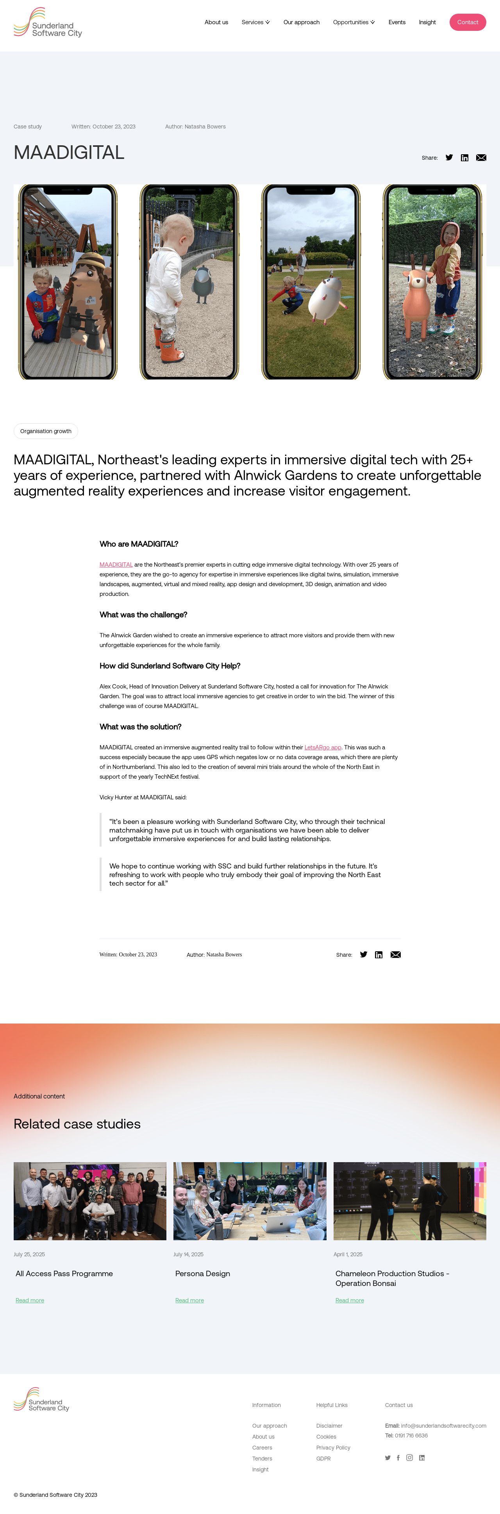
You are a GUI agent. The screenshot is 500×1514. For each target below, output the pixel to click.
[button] (256, 22)
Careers (262, 1447)
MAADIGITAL (116, 564)
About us (216, 22)
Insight (427, 22)
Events (397, 22)
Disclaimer (329, 1426)
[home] (48, 22)
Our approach (302, 22)
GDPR (323, 1458)
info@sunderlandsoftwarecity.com (443, 1426)
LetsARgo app (323, 747)
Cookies (326, 1437)
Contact (468, 22)
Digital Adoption (336, 1472)
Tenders (262, 1458)
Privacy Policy (333, 1447)
